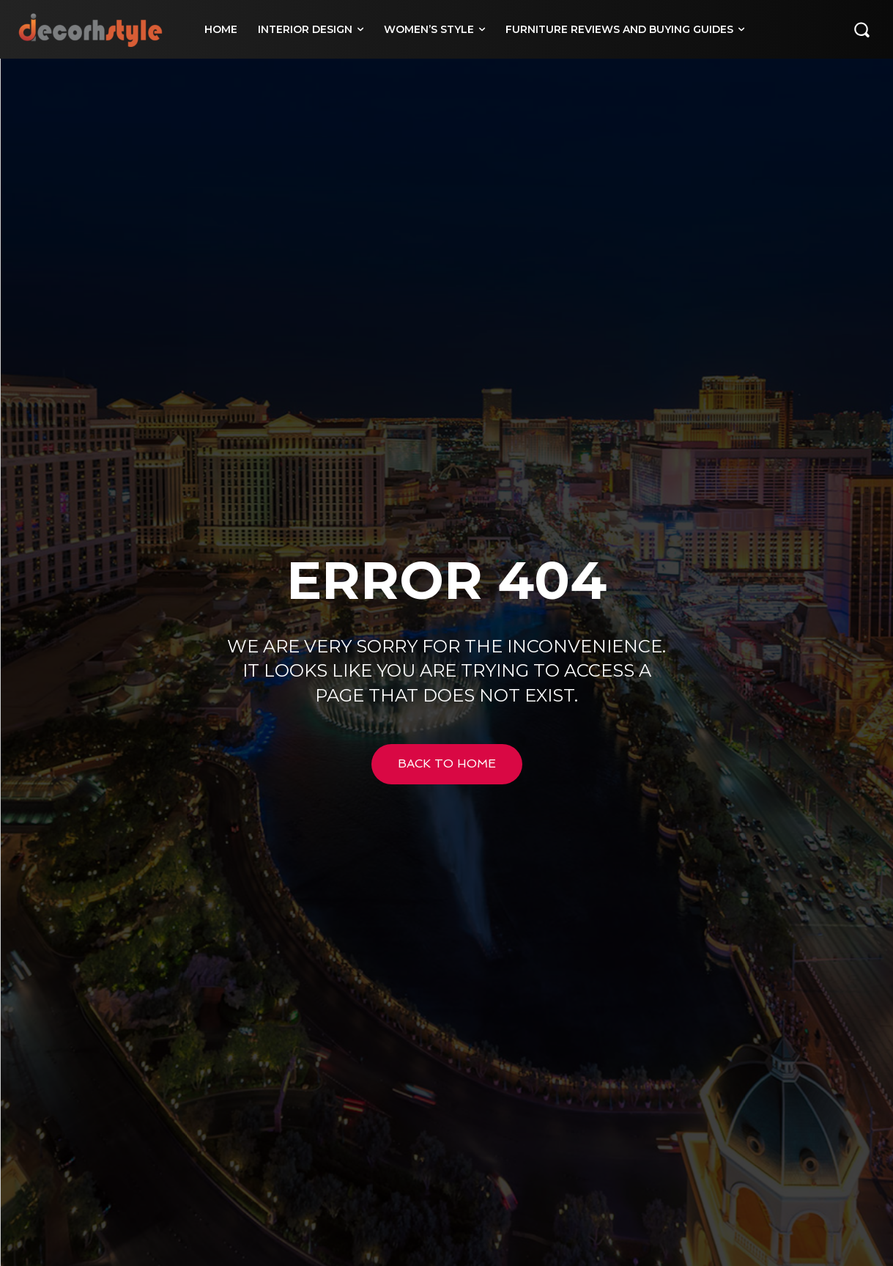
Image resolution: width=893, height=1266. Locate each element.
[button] (861, 29)
